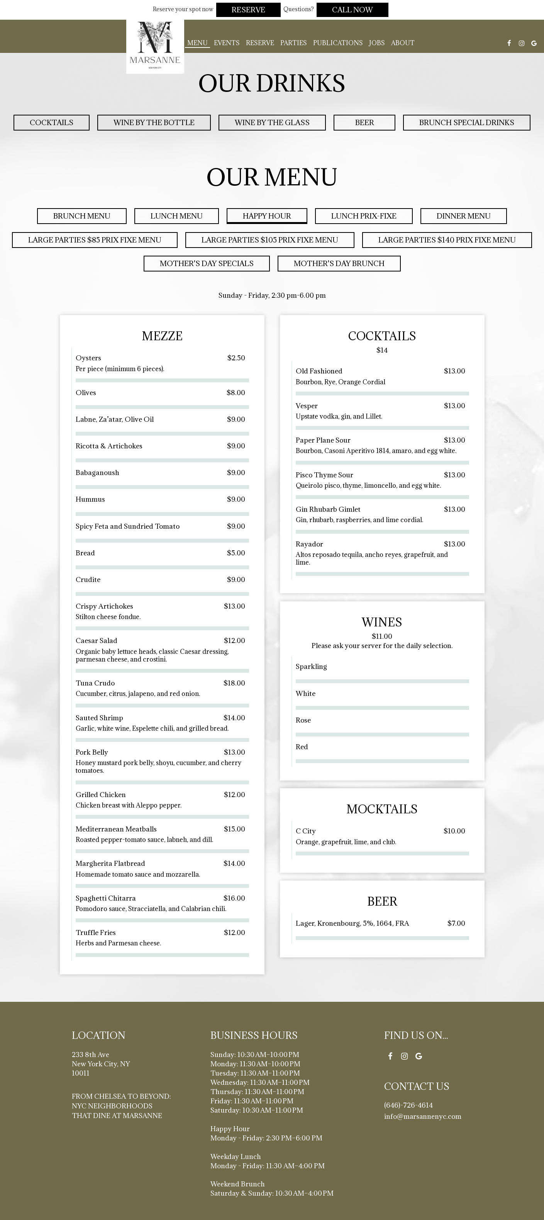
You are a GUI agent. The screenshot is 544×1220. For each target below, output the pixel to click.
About (403, 43)
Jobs (377, 43)
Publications (338, 43)
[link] (155, 45)
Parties (293, 43)
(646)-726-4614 (408, 1105)
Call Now (352, 9)
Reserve (248, 9)
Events (227, 43)
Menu (197, 43)
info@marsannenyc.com (422, 1116)
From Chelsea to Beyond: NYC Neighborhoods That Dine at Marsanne (121, 1106)
